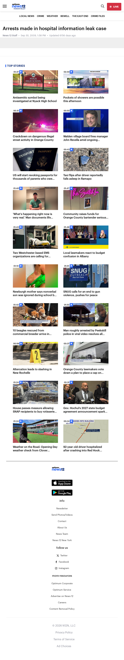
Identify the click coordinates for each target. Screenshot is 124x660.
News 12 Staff (10, 35)
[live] (114, 7)
